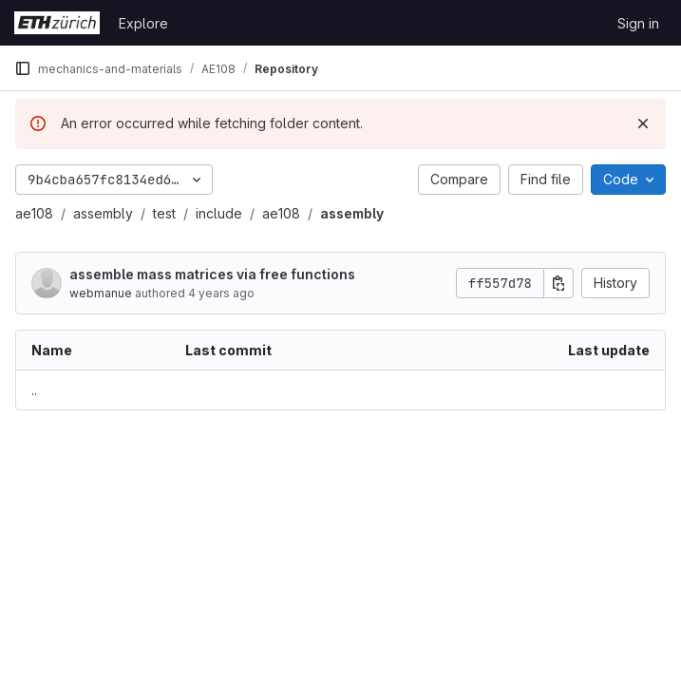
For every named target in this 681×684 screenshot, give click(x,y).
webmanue (100, 293)
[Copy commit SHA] (558, 283)
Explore (143, 23)
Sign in (638, 23)
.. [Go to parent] (34, 390)
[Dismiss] (643, 123)
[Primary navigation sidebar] (23, 68)
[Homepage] (57, 23)
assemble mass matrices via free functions (212, 274)
